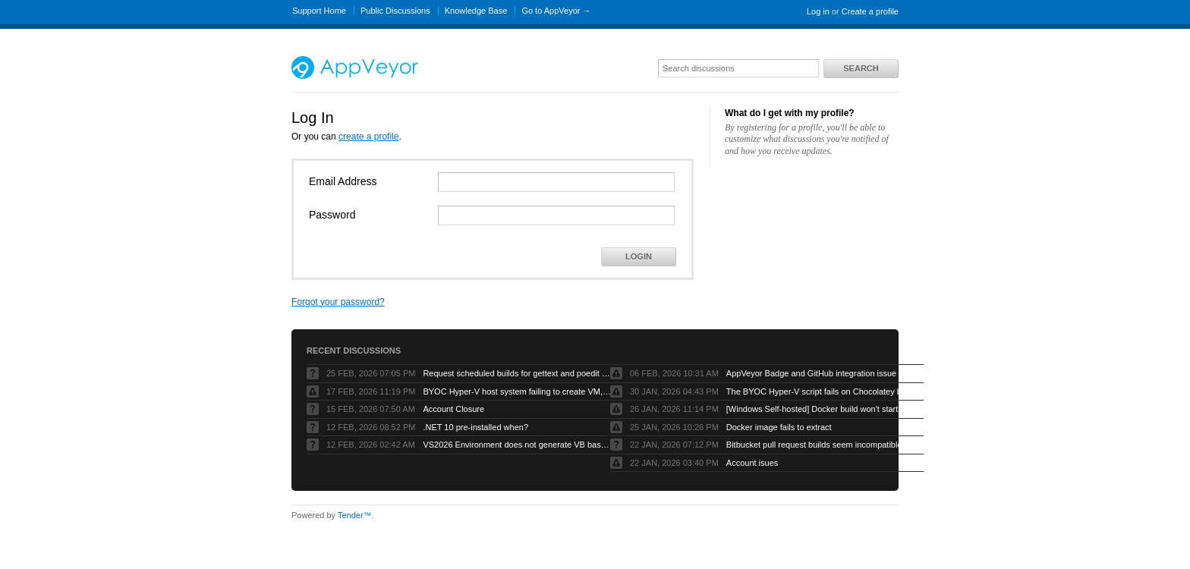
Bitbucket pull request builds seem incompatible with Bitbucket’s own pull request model (821, 444)
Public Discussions (395, 10)
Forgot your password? (338, 302)
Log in (818, 11)
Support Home (319, 10)
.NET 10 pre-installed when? (475, 427)
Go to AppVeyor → (555, 10)
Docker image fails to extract (779, 427)
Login (638, 256)
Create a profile (870, 11)
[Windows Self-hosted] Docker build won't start (812, 408)
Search (860, 68)
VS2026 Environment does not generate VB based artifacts (517, 444)
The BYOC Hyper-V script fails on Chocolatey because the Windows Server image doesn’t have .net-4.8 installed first (821, 391)
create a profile (368, 136)
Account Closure (453, 408)
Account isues (752, 462)
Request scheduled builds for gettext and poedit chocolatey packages (517, 373)
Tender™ (355, 515)
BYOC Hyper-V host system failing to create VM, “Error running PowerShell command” (517, 391)
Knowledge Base (476, 10)
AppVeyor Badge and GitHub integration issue (811, 373)
